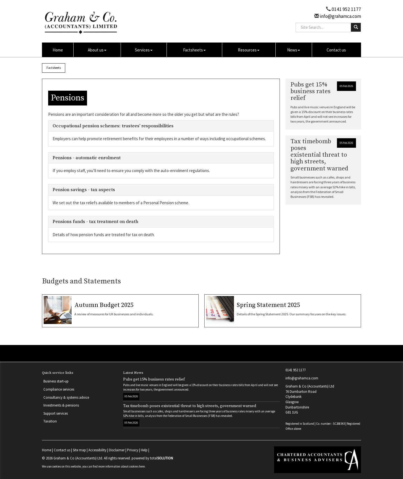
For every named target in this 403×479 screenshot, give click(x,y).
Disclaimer (117, 450)
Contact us (336, 50)
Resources (248, 50)
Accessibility (97, 450)
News (293, 50)
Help (144, 450)
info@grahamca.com (340, 16)
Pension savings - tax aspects (84, 190)
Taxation (50, 421)
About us (97, 50)
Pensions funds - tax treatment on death (95, 222)
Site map (79, 450)
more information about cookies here (121, 466)
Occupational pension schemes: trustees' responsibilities (113, 126)
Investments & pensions (61, 405)
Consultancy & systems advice (66, 397)
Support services (55, 413)
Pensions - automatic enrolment (87, 158)
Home (58, 50)
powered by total (152, 458)
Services (144, 50)
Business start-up (56, 381)
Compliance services (58, 389)
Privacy (132, 450)
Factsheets (194, 50)
